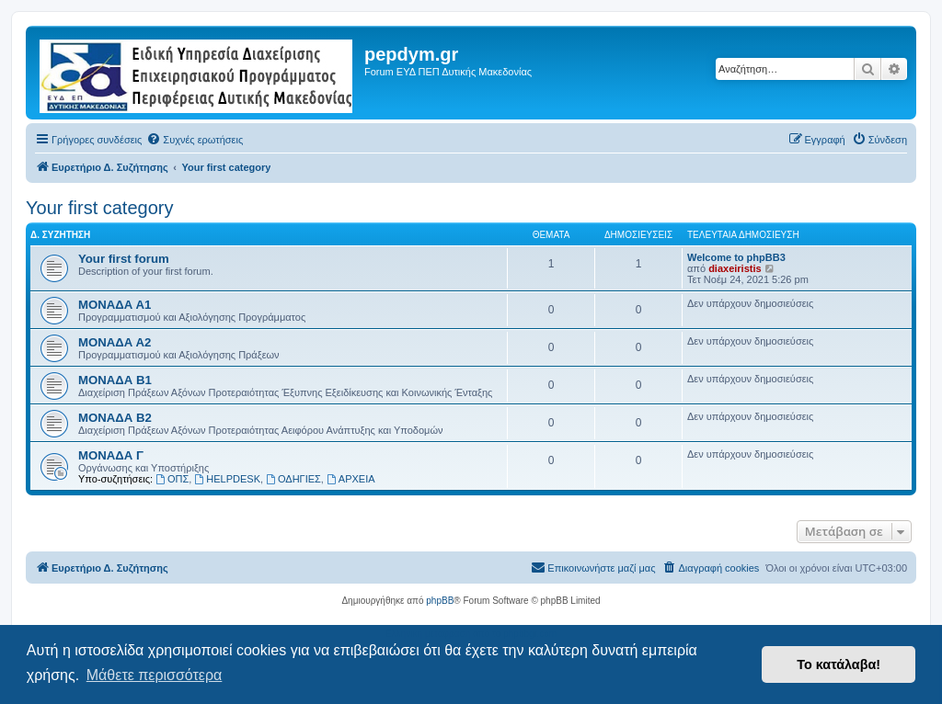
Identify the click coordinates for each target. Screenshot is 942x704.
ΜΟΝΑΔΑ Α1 (114, 305)
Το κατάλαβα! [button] (838, 664)
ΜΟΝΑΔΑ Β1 (115, 380)
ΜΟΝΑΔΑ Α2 (114, 342)
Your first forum (123, 259)
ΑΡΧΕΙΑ (351, 478)
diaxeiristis (734, 268)
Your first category (99, 208)
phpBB (440, 601)
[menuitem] (194, 140)
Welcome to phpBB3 (736, 257)
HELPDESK (227, 478)
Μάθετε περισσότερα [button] (154, 675)
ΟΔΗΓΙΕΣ (293, 478)
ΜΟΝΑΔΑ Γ (111, 455)
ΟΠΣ (172, 478)
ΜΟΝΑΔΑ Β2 (115, 418)
